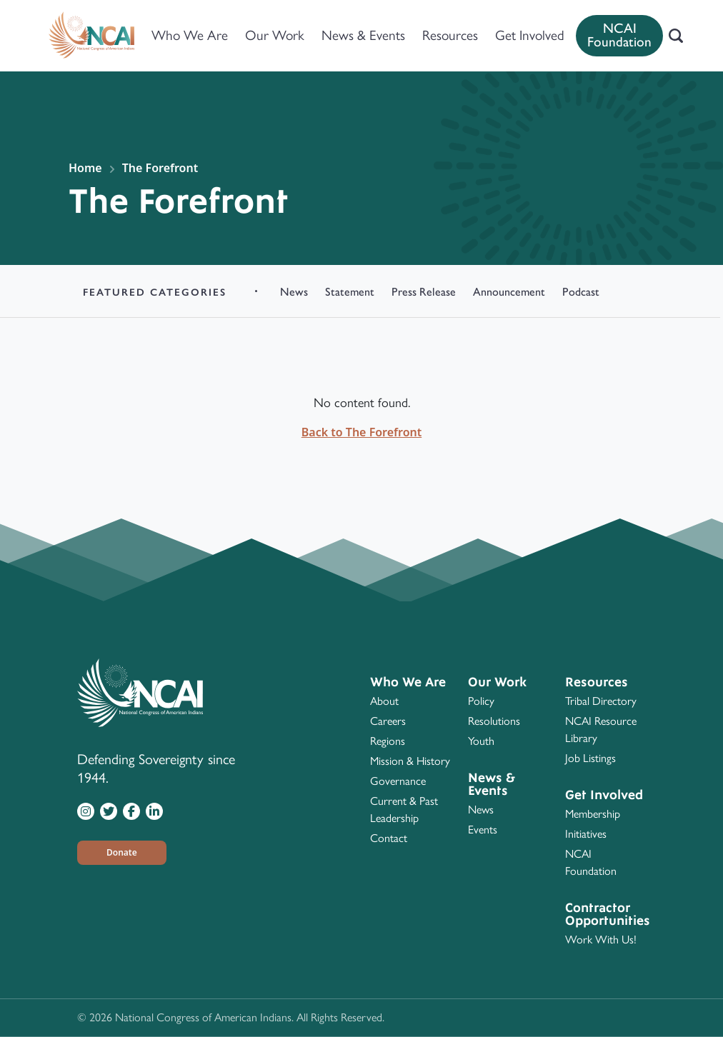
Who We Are (189, 35)
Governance (398, 781)
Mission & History (410, 761)
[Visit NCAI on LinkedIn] (154, 810)
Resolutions (494, 721)
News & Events (363, 35)
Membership (592, 814)
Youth (481, 741)
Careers (388, 721)
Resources (450, 35)
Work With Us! (601, 939)
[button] (121, 853)
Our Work (274, 35)
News (481, 809)
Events (482, 829)
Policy (481, 701)
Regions (387, 741)
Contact (388, 838)
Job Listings (590, 758)
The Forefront (160, 168)
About (384, 701)
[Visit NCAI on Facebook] (131, 810)
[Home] (91, 35)
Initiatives (586, 834)
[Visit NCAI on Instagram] (85, 810)
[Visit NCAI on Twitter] (108, 810)
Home (85, 168)
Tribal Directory (601, 701)
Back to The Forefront (361, 432)
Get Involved (529, 35)
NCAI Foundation (619, 35)
